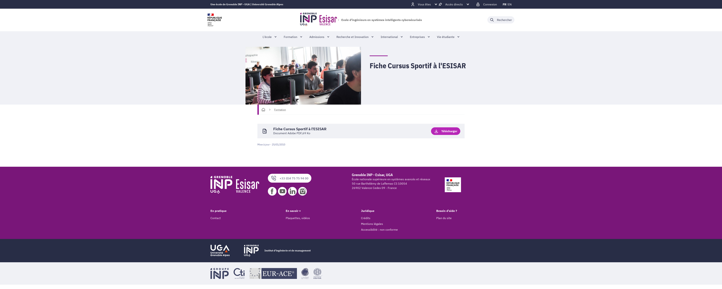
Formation (280, 109)
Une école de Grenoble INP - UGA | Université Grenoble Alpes (246, 4)
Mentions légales (372, 224)
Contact (215, 218)
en (510, 4)
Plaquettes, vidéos (298, 218)
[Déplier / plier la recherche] (500, 19)
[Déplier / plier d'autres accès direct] (454, 4)
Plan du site (444, 218)
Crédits (365, 218)
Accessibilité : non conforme (379, 229)
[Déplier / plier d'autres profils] (424, 4)
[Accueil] (263, 109)
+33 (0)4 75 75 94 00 (289, 178)
